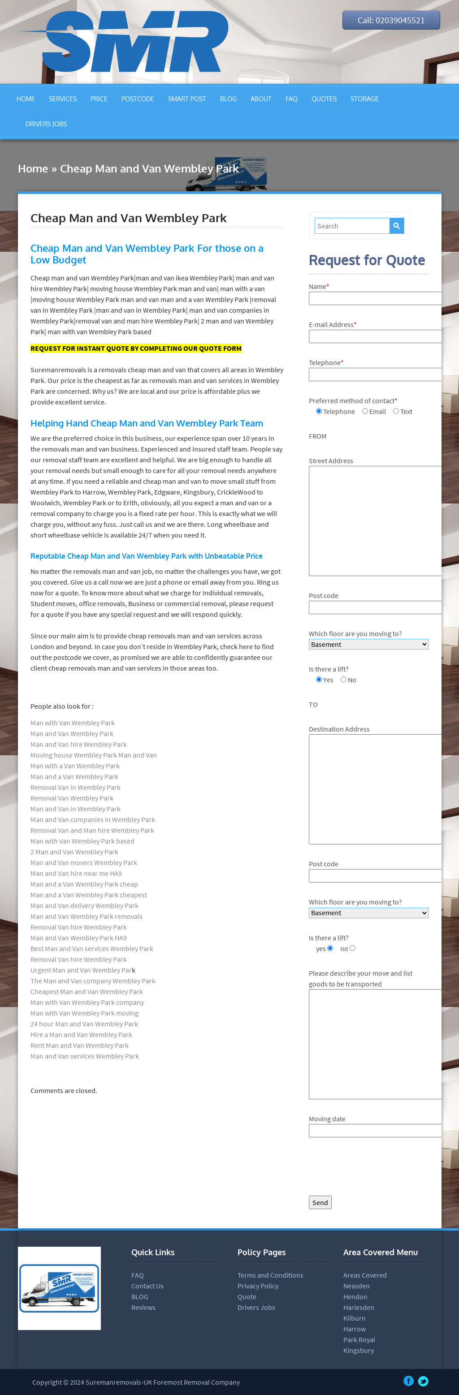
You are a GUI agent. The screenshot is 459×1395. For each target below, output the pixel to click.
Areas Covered (365, 1274)
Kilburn (354, 1317)
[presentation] (377, 1168)
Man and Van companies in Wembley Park (92, 819)
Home (33, 168)
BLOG (228, 99)
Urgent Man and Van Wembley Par (81, 969)
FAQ (292, 99)
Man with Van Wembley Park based (82, 840)
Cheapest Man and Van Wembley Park (86, 991)
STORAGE (365, 99)
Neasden (356, 1285)
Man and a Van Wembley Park (74, 776)
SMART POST (187, 99)
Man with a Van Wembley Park (75, 765)
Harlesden (358, 1307)
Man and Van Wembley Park (71, 733)
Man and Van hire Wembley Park (78, 744)
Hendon (355, 1296)
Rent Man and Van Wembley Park (79, 1045)
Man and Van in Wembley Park (75, 808)
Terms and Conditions (270, 1274)
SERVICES (63, 99)
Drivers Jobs (256, 1307)
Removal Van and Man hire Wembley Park (92, 830)
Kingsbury (358, 1350)
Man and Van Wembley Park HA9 (78, 937)
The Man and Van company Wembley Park (93, 980)
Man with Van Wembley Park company (87, 1002)
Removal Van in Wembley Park (75, 787)
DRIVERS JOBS (46, 124)
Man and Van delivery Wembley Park (84, 905)
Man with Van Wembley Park (72, 722)
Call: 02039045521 (390, 20)
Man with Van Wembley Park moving (84, 1012)
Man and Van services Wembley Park (84, 1055)
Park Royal (359, 1339)
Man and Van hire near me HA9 (76, 873)
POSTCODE (137, 99)
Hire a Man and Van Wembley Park (81, 1034)
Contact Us (147, 1285)
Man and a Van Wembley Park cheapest (88, 894)
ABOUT (261, 99)
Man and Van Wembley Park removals (86, 916)
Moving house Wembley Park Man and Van (93, 754)
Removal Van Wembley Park (71, 797)
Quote (247, 1296)
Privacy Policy (258, 1285)
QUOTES (324, 99)
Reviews (143, 1307)
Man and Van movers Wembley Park (83, 862)
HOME (26, 99)
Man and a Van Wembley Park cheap (84, 883)
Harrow (354, 1328)
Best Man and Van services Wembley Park (91, 948)
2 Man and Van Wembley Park (74, 851)
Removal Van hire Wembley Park (78, 926)
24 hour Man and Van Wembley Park (84, 1023)
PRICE (99, 99)
